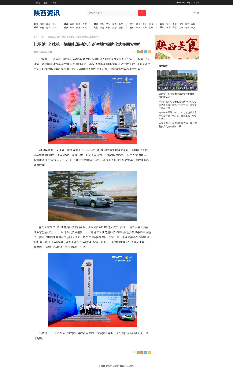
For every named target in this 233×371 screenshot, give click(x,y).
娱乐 (114, 27)
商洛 (187, 27)
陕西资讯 (110, 366)
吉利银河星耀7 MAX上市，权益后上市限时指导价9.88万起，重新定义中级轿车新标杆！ (178, 115)
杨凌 (168, 27)
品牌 (54, 27)
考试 (108, 24)
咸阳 (193, 24)
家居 (138, 27)
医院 (84, 27)
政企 (48, 24)
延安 (175, 24)
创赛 (121, 27)
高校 (102, 24)
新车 (138, 24)
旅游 (66, 24)
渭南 (181, 24)
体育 (102, 27)
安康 (175, 27)
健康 (78, 27)
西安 (162, 24)
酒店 (78, 24)
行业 (48, 27)
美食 (84, 24)
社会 (54, 24)
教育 (96, 24)
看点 (42, 24)
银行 (42, 27)
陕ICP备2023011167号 (124, 366)
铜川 (193, 27)
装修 (151, 27)
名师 (121, 24)
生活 (151, 24)
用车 (145, 24)
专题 (54, 2)
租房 (145, 27)
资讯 (36, 24)
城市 (162, 27)
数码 (72, 27)
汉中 (181, 27)
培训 (114, 24)
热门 (46, 2)
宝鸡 (187, 24)
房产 (132, 27)
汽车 (132, 24)
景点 (72, 24)
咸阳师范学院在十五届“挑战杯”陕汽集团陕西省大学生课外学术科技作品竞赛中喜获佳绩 (178, 104)
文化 (96, 27)
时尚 (108, 27)
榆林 (168, 24)
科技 (66, 27)
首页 (38, 2)
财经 (36, 27)
